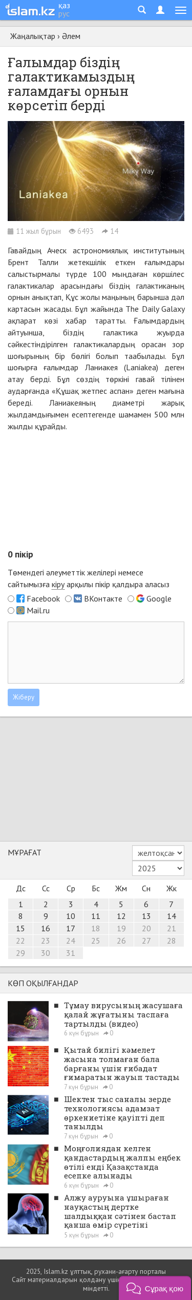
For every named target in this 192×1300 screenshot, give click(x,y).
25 (95, 940)
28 (171, 940)
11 (95, 916)
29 (20, 953)
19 (121, 928)
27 (146, 940)
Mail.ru (38, 610)
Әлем (71, 36)
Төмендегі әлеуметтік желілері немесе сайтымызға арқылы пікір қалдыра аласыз (88, 578)
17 (70, 928)
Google (159, 598)
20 (146, 928)
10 (70, 916)
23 (45, 940)
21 (171, 928)
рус (64, 13)
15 (20, 928)
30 (45, 953)
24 (70, 940)
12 (121, 916)
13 (146, 916)
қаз (64, 5)
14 (171, 916)
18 (95, 928)
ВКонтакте (103, 598)
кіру (58, 584)
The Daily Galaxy (154, 309)
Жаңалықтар (32, 36)
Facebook (43, 598)
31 (70, 953)
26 (121, 940)
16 (45, 928)
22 (20, 940)
